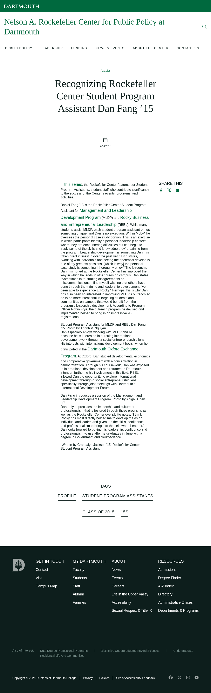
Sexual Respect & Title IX (132, 610)
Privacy (88, 678)
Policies (104, 678)
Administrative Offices (175, 602)
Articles (105, 70)
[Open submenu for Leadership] (52, 48)
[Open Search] (204, 27)
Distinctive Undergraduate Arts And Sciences (130, 650)
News (116, 570)
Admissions (167, 570)
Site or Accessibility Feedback (135, 678)
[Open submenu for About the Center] (150, 48)
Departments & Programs (178, 610)
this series (73, 184)
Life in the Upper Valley (130, 594)
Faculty (78, 570)
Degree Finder (169, 578)
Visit (39, 578)
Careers (118, 586)
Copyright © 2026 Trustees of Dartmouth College (44, 678)
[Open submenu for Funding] (79, 48)
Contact (42, 570)
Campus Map (46, 586)
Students (80, 578)
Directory (165, 594)
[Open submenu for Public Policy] (18, 48)
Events (117, 578)
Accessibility (121, 602)
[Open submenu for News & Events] (109, 48)
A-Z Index (166, 586)
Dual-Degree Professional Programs (64, 650)
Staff (76, 586)
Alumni (78, 594)
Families (79, 602)
